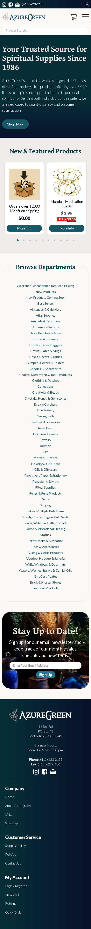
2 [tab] (24, 240)
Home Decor (45, 428)
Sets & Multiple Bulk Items (45, 511)
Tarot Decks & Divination (45, 541)
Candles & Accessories (46, 369)
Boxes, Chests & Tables (45, 357)
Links (8, 814)
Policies (10, 854)
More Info (24, 228)
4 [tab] (36, 240)
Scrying (45, 505)
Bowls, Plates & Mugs (45, 351)
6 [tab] (49, 240)
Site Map (11, 823)
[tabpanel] (24, 198)
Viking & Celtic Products (45, 553)
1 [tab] (18, 240)
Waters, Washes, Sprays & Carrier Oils (45, 570)
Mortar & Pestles (45, 458)
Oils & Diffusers (45, 469)
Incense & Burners (45, 434)
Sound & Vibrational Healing (45, 529)
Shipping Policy (15, 845)
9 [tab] (67, 240)
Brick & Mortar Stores (45, 582)
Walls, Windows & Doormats (45, 564)
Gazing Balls (45, 416)
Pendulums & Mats (45, 481)
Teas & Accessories (45, 547)
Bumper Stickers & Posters (45, 363)
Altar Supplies (45, 315)
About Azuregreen (18, 805)
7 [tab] (55, 240)
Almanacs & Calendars (45, 309)
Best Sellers (45, 303)
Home (9, 797)
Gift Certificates (45, 576)
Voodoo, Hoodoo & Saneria (45, 558)
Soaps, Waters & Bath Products (46, 523)
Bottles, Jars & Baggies (45, 345)
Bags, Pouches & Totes (46, 333)
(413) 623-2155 (33, 4)
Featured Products (46, 588)
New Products (45, 292)
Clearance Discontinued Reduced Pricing (45, 286)
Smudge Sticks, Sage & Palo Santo (45, 517)
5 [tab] (42, 240)
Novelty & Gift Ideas (45, 464)
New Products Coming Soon (45, 297)
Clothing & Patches (45, 380)
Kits (45, 452)
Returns (10, 903)
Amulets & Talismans (45, 321)
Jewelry (45, 440)
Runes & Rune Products (45, 493)
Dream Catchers (45, 404)
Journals (45, 446)
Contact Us (13, 863)
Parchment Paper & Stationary (45, 475)
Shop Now (15, 124)
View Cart (12, 894)
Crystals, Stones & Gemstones (45, 398)
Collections (45, 386)
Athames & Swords (45, 327)
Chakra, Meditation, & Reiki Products (45, 375)
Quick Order (14, 912)
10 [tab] (73, 240)
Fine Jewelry (45, 410)
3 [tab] (30, 240)
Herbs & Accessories (45, 422)
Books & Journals (45, 339)
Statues (45, 535)
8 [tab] (61, 240)
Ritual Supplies (45, 487)
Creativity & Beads (45, 392)
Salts (45, 499)
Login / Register (16, 886)
